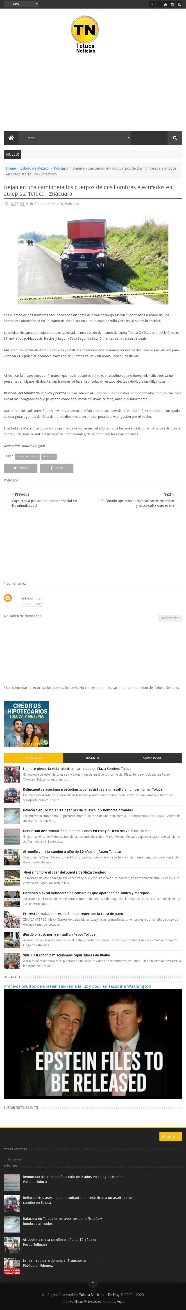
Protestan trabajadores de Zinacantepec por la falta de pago (73, 914)
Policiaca (61, 168)
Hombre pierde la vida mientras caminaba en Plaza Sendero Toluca (77, 769)
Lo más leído (33, 757)
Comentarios (152, 757)
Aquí (121, 1301)
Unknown (28, 598)
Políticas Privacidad (86, 1301)
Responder (170, 618)
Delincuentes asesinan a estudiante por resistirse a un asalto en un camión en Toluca (93, 790)
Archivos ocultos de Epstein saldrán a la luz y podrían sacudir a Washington (77, 986)
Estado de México (34, 168)
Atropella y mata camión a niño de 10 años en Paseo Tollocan (72, 852)
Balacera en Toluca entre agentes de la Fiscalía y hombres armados (78, 810)
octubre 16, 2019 (31, 604)
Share (57, 468)
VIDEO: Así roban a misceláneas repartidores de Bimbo (66, 955)
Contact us (171, 1136)
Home (11, 168)
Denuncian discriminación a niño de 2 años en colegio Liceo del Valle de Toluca (86, 831)
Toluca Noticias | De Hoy (99, 1295)
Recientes (93, 757)
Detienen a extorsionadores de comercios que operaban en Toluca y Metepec (86, 893)
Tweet (21, 468)
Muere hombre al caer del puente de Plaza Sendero (64, 872)
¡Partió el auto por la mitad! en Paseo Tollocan (60, 935)
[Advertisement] (49, 92)
